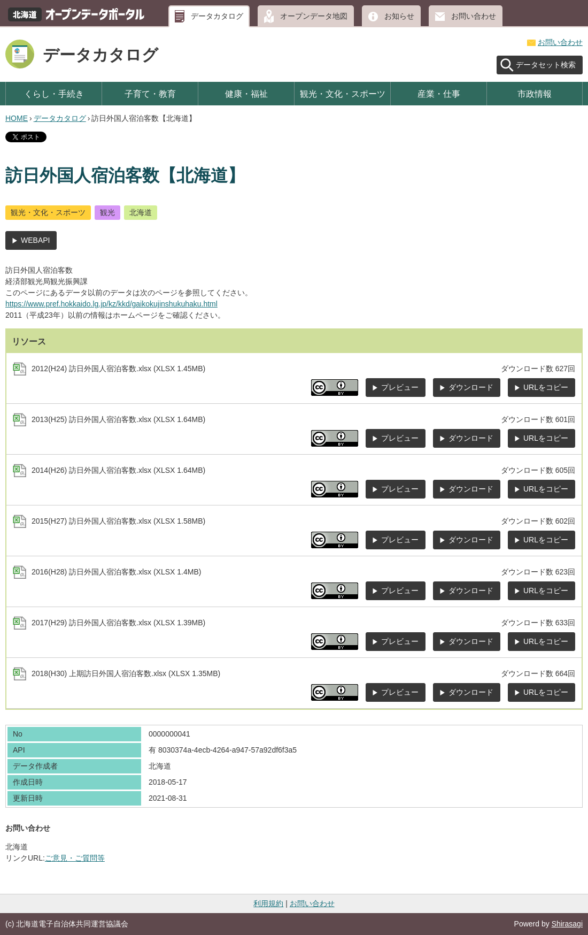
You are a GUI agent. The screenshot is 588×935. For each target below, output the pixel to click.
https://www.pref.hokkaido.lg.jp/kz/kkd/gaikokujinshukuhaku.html (111, 304)
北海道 (140, 212)
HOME (16, 118)
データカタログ (217, 16)
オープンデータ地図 (313, 16)
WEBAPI (35, 240)
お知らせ (399, 16)
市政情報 (534, 93)
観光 (107, 212)
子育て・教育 (150, 93)
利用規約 (268, 903)
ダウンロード (470, 387)
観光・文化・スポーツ (342, 93)
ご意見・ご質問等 (75, 858)
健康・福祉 (246, 93)
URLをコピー (545, 387)
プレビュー (400, 387)
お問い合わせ (473, 16)
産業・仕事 (438, 93)
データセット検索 (546, 64)
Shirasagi (567, 923)
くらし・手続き (54, 93)
